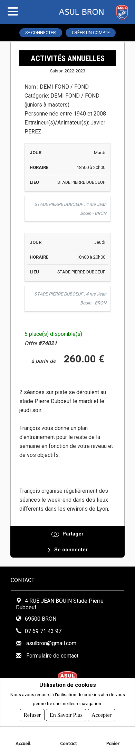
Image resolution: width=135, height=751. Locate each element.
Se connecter (40, 32)
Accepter (101, 715)
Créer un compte (91, 32)
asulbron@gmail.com (51, 643)
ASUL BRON (60, 12)
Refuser (32, 715)
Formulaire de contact (52, 655)
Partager (73, 534)
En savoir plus (66, 715)
